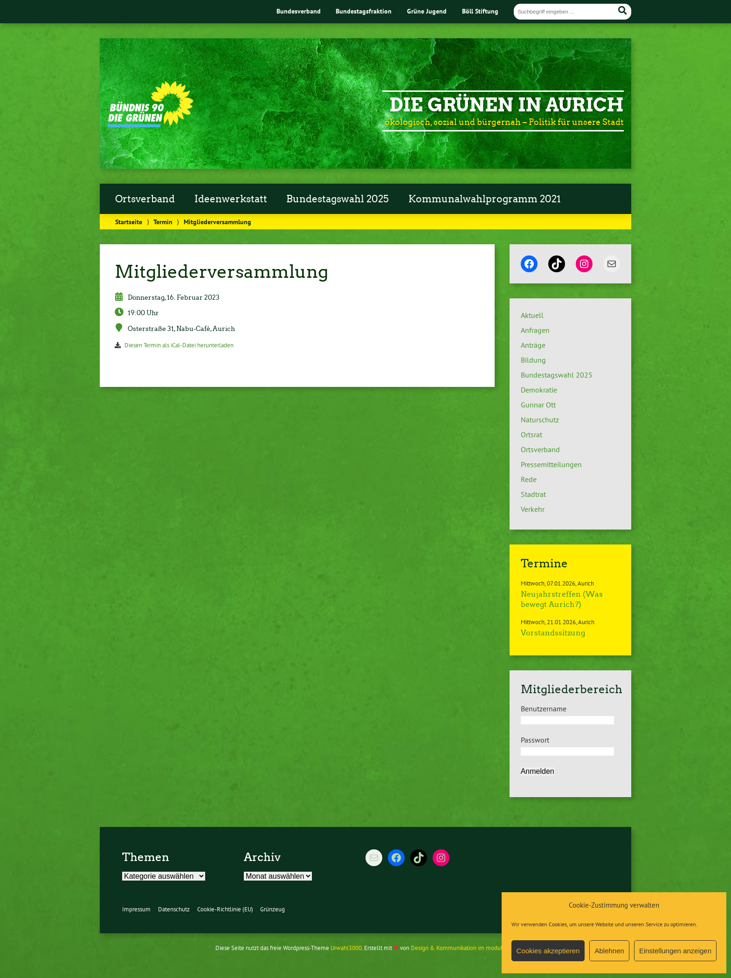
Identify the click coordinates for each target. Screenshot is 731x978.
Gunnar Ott (538, 404)
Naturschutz (540, 419)
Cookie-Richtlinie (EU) (225, 909)
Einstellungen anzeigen (675, 951)
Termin (162, 221)
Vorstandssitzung (553, 632)
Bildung (533, 360)
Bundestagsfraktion (364, 11)
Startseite (128, 221)
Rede (529, 479)
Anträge (533, 345)
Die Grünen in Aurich (506, 105)
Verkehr (533, 509)
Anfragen (535, 330)
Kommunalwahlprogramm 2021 (484, 199)
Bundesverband (298, 11)
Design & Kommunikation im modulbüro (462, 948)
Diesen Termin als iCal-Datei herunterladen (179, 345)
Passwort (535, 739)
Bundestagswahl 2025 (337, 199)
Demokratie (539, 389)
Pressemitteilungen (551, 464)
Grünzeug (272, 909)
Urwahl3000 (346, 948)
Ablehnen (609, 951)
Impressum (136, 909)
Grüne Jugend (427, 11)
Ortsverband (145, 199)
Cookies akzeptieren (548, 951)
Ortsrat (531, 434)
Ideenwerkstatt (230, 199)
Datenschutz (174, 909)
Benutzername (543, 708)
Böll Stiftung (480, 11)
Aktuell (532, 315)
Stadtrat (533, 494)
